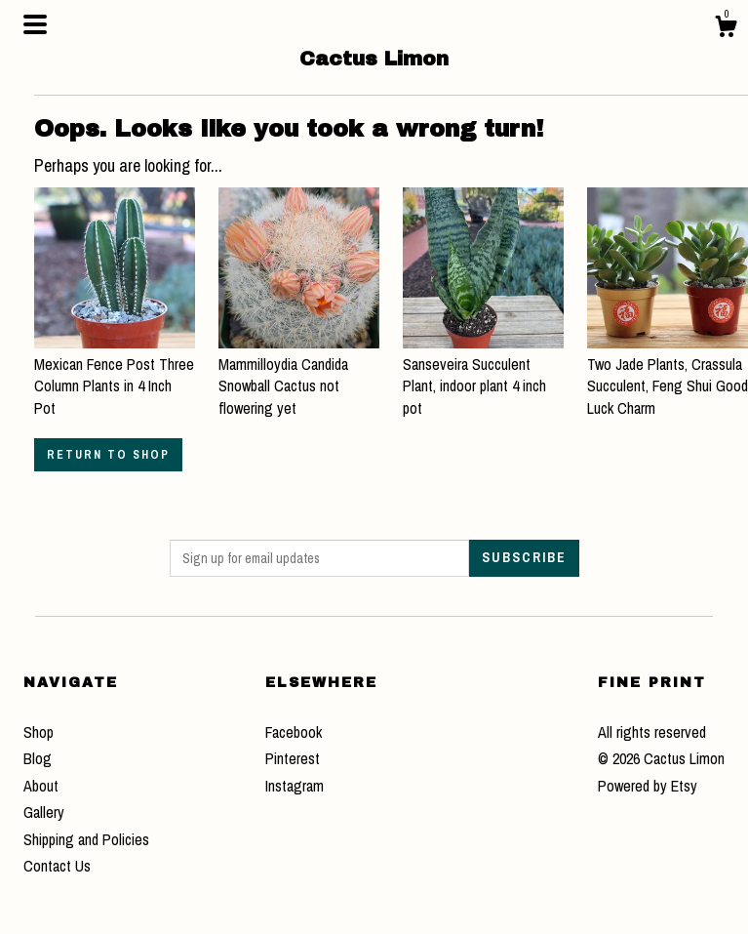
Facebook (293, 732)
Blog (37, 758)
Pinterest (292, 758)
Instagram (294, 785)
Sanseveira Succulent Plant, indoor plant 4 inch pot (483, 375)
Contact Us (57, 865)
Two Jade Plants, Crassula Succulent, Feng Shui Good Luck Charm (667, 375)
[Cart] (725, 29)
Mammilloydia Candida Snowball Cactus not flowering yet (298, 375)
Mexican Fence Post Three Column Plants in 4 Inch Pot (114, 375)
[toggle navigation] (35, 24)
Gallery (43, 812)
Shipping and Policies (86, 839)
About (41, 785)
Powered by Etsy (647, 785)
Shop (38, 732)
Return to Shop (108, 455)
